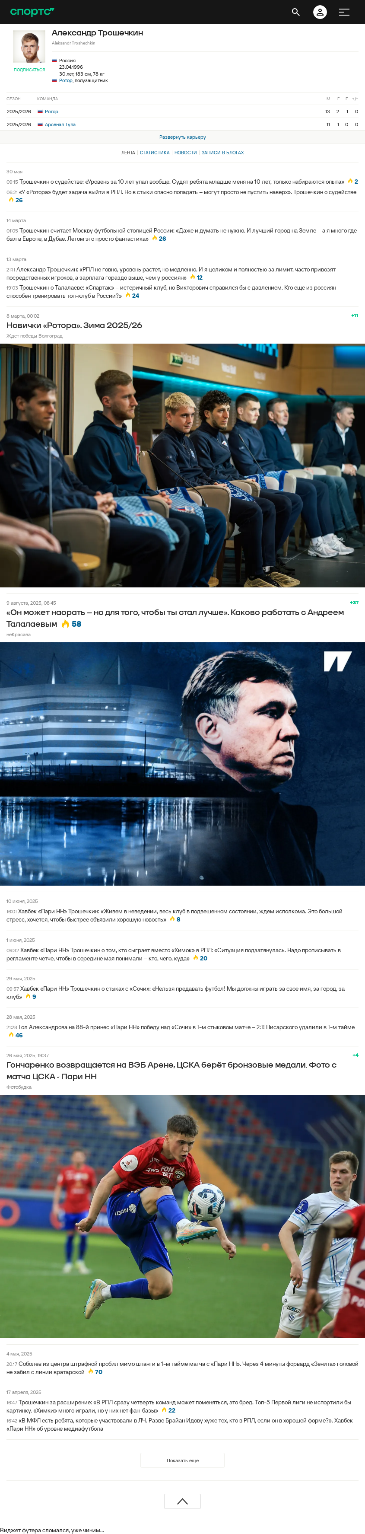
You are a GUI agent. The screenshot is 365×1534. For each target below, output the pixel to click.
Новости (186, 153)
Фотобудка (19, 1087)
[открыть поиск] (296, 12)
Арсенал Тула (57, 124)
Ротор (66, 80)
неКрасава (18, 634)
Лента (128, 153)
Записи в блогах (223, 153)
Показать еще (183, 1460)
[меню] (344, 12)
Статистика (155, 153)
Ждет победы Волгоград (34, 335)
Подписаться (29, 70)
